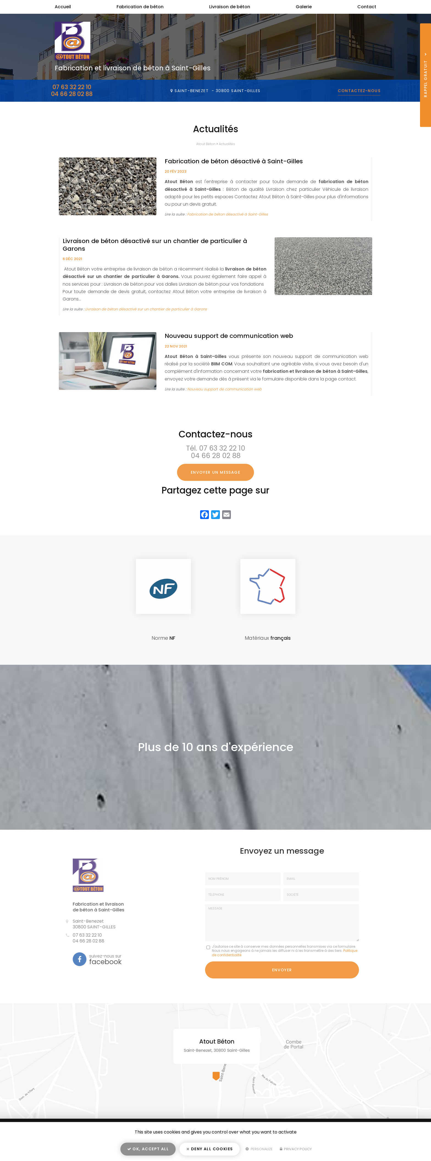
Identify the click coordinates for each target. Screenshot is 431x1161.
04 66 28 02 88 (72, 94)
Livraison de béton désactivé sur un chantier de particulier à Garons (155, 245)
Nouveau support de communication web (229, 336)
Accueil (63, 7)
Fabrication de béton (140, 7)
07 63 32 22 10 (72, 87)
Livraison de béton (229, 7)
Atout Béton (206, 144)
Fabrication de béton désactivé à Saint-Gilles (234, 161)
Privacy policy (296, 1149)
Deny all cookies (209, 1149)
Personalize (259, 1149)
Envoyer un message (215, 472)
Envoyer (282, 970)
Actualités (227, 144)
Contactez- (359, 90)
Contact (366, 7)
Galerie (304, 7)
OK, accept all (148, 1149)
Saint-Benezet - (217, 90)
